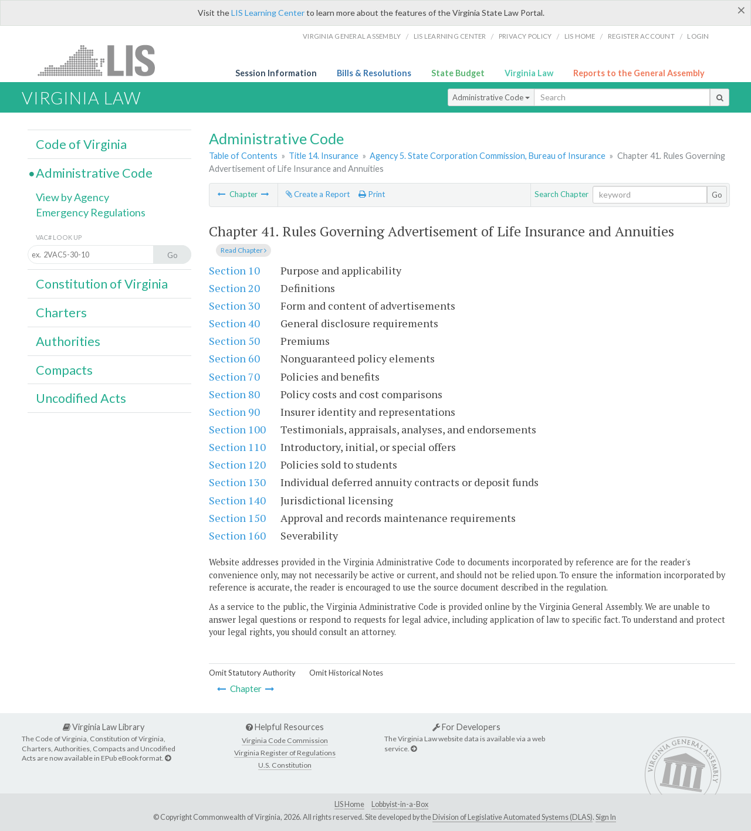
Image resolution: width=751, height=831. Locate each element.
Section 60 (234, 358)
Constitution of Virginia (102, 283)
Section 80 (234, 394)
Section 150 (237, 518)
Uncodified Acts (81, 398)
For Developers (466, 727)
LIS (103, 60)
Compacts (64, 370)
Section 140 (237, 500)
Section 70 (234, 376)
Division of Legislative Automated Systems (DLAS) (512, 817)
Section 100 (237, 429)
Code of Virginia (81, 144)
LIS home (580, 36)
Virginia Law (529, 73)
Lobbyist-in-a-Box (399, 804)
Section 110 (237, 447)
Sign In (606, 817)
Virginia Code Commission (285, 740)
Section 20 (234, 288)
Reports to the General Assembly (639, 73)
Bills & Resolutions (374, 73)
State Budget (458, 73)
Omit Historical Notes (346, 672)
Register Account (641, 36)
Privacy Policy (525, 36)
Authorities (68, 341)
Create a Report (318, 194)
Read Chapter (243, 250)
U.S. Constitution (285, 765)
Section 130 (237, 482)
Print (371, 194)
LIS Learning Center (268, 13)
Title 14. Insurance (323, 156)
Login (698, 36)
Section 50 (234, 341)
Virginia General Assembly (352, 36)
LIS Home (349, 804)
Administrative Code (491, 97)
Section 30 (234, 306)
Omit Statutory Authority (252, 672)
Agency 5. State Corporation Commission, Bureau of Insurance (487, 156)
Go (717, 194)
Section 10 (234, 270)
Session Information (276, 73)
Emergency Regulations (91, 212)
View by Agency (72, 197)
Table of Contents (243, 156)
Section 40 (234, 323)
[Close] (741, 10)
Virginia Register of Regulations (285, 752)
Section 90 (234, 412)
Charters (61, 312)
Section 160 (237, 535)
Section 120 (237, 464)
